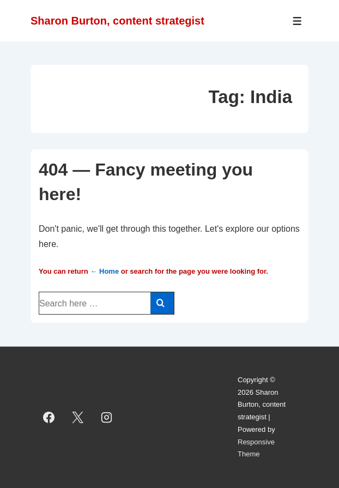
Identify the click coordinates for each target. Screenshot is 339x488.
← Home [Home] (104, 271)
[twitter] (78, 417)
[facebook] (49, 417)
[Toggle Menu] (297, 21)
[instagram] (106, 417)
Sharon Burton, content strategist (117, 21)
